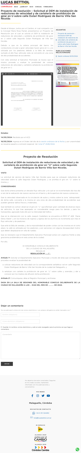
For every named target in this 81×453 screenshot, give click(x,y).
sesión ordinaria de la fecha (52, 141)
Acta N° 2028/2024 (46, 144)
